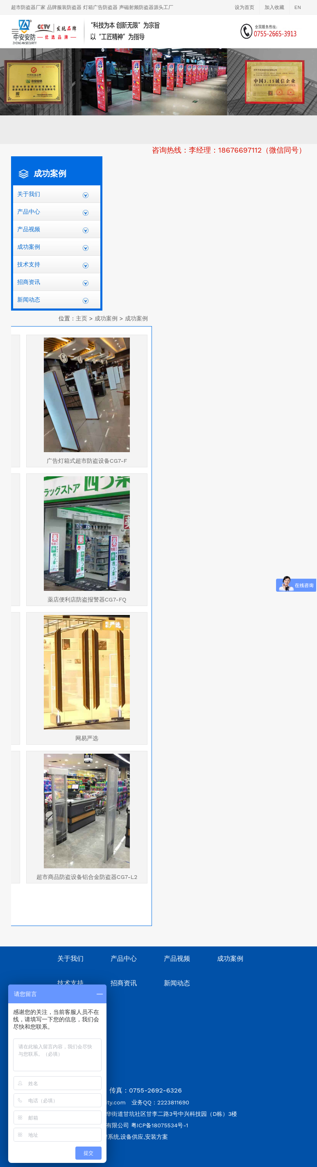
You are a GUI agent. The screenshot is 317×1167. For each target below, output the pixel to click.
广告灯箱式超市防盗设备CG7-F (87, 460)
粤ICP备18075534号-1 (159, 1125)
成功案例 (28, 246)
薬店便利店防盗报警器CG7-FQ (87, 599)
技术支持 (28, 264)
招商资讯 (28, 282)
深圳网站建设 (85, 1163)
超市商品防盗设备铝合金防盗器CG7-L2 (87, 877)
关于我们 (28, 194)
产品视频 (28, 229)
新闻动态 (28, 299)
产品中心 (28, 211)
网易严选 (86, 738)
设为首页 (244, 7)
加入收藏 (274, 7)
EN (297, 7)
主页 (81, 318)
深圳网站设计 (49, 1163)
